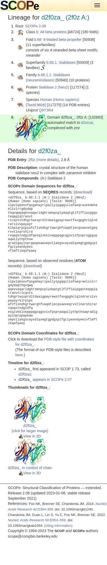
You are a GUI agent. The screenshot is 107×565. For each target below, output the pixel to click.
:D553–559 (37, 520)
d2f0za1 (25, 374)
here (19, 355)
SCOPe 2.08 (35, 26)
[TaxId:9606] (36, 105)
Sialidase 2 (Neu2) (54, 87)
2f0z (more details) (43, 160)
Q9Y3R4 (46, 110)
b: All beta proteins (51, 32)
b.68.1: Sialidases (61, 62)
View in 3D (30, 436)
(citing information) (58, 526)
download (83, 192)
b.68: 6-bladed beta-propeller (58, 39)
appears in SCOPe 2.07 (52, 379)
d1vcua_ (88, 122)
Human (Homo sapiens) (59, 100)
